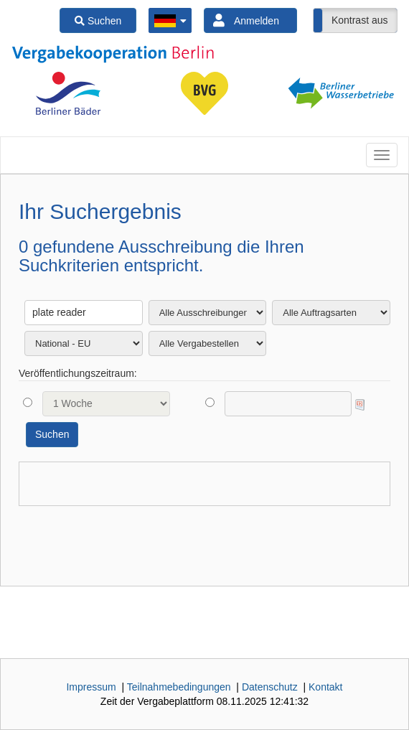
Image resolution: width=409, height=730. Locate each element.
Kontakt (325, 687)
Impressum (91, 687)
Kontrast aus (360, 20)
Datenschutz (270, 687)
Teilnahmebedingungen (179, 687)
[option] (68, 93)
